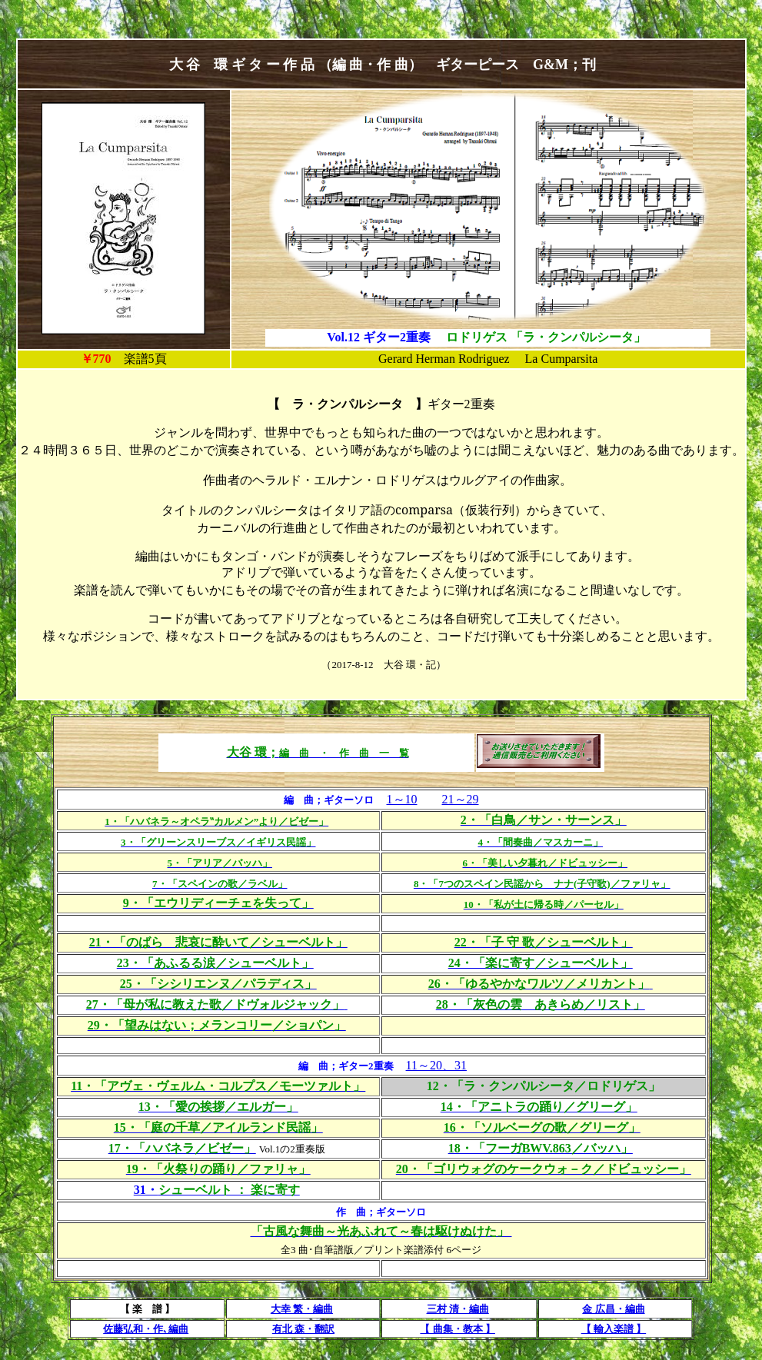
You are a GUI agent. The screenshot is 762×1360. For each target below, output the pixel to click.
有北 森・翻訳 (303, 1329)
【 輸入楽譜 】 (614, 1329)
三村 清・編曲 (458, 1309)
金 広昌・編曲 (613, 1309)
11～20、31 (436, 1065)
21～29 (460, 799)
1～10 (402, 799)
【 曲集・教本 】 (457, 1329)
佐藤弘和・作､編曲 (145, 1329)
